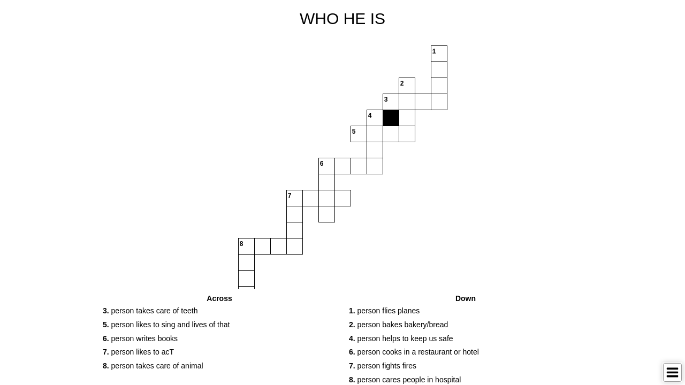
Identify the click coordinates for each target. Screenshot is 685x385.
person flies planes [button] (384, 310)
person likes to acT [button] (138, 352)
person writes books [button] (140, 338)
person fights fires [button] (382, 365)
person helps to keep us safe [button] (401, 338)
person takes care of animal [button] (153, 365)
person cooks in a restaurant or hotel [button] (414, 352)
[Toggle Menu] (672, 372)
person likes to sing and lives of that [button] (166, 324)
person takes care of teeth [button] (150, 310)
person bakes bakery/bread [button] (398, 324)
